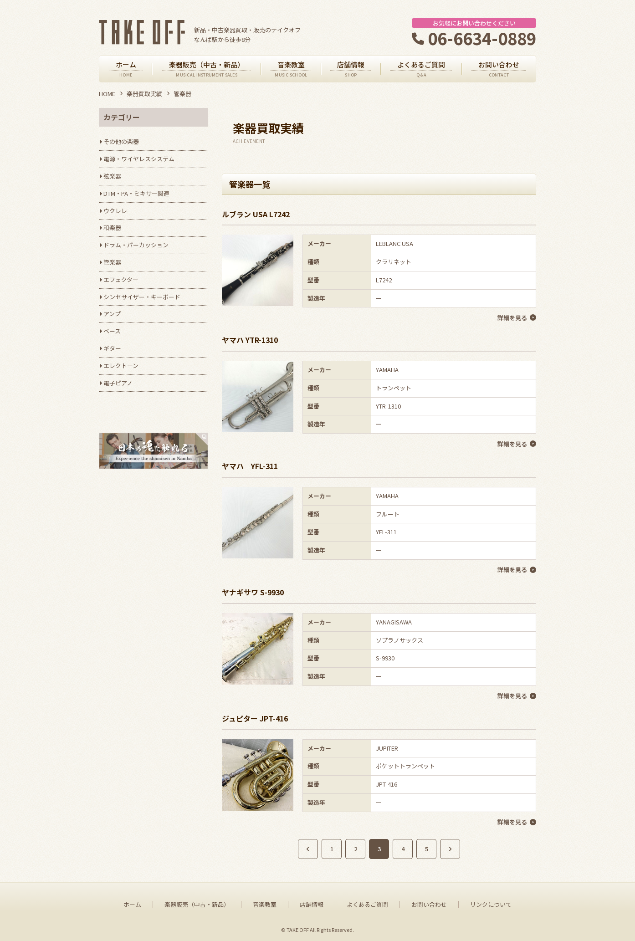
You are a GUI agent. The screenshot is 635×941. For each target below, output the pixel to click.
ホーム (132, 902)
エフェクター (120, 279)
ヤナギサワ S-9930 (253, 590)
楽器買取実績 (144, 93)
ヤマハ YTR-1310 (250, 339)
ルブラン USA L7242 (256, 214)
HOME (107, 93)
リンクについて (491, 902)
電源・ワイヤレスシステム (138, 158)
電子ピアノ (118, 382)
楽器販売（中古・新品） (197, 902)
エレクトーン (120, 365)
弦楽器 (112, 176)
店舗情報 (311, 902)
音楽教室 (265, 902)
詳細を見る (512, 317)
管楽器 (112, 262)
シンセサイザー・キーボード (141, 296)
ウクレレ (115, 210)
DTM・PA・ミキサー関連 (136, 193)
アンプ (112, 313)
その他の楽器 (121, 141)
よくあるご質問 (367, 902)
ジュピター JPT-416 (255, 716)
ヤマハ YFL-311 (250, 465)
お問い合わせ (429, 902)
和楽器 (112, 227)
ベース (112, 331)
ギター (112, 348)
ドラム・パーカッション (136, 244)
